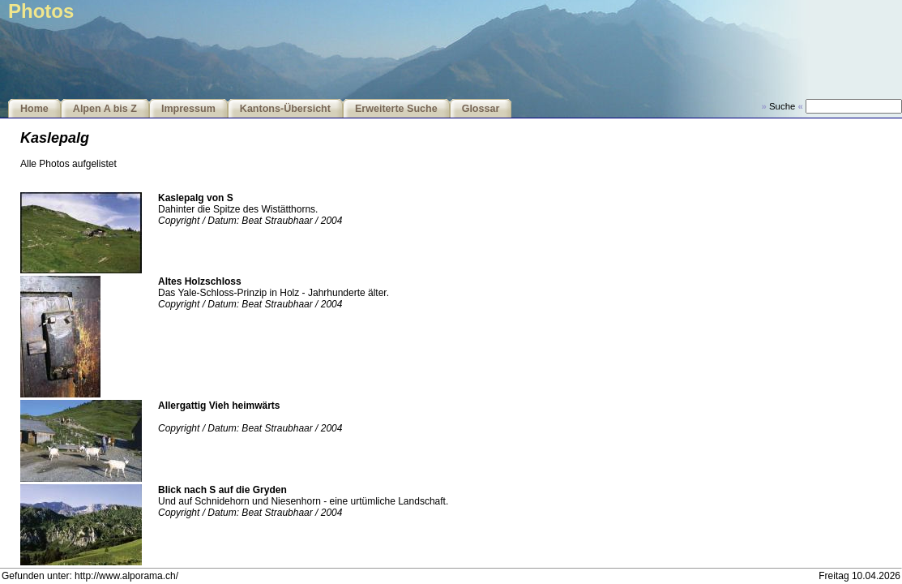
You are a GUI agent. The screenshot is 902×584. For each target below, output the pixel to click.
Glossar (481, 108)
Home (34, 108)
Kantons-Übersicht (285, 108)
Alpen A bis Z (105, 108)
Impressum (188, 108)
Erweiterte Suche (396, 108)
